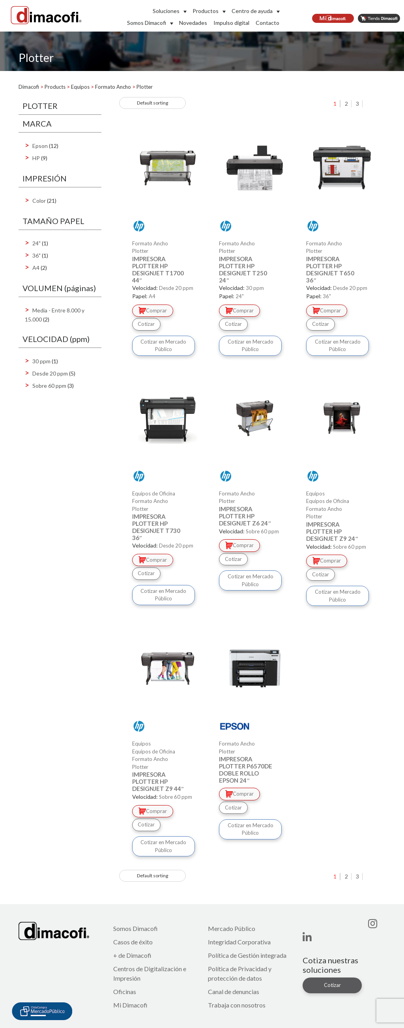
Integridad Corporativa (239, 942)
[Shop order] (152, 102)
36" (36, 255)
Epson (40, 145)
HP (36, 158)
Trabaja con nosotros (237, 1005)
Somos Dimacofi (146, 22)
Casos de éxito (133, 942)
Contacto (267, 22)
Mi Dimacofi (130, 1005)
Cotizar (146, 324)
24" (36, 243)
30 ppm (41, 361)
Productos (206, 10)
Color (39, 200)
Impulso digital (231, 22)
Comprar (152, 310)
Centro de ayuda (252, 10)
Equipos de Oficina (327, 501)
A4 (35, 267)
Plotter (140, 251)
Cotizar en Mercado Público (163, 345)
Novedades (193, 22)
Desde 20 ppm (50, 373)
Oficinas (124, 991)
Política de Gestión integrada (247, 955)
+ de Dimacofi (132, 955)
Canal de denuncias (233, 991)
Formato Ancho (150, 501)
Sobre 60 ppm (49, 385)
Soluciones (166, 10)
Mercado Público (231, 928)
